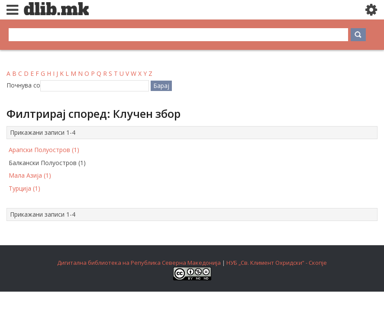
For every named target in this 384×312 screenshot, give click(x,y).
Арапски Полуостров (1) (44, 150)
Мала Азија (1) (30, 175)
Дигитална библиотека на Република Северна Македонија (139, 262)
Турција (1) (24, 188)
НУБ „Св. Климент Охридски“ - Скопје (276, 262)
